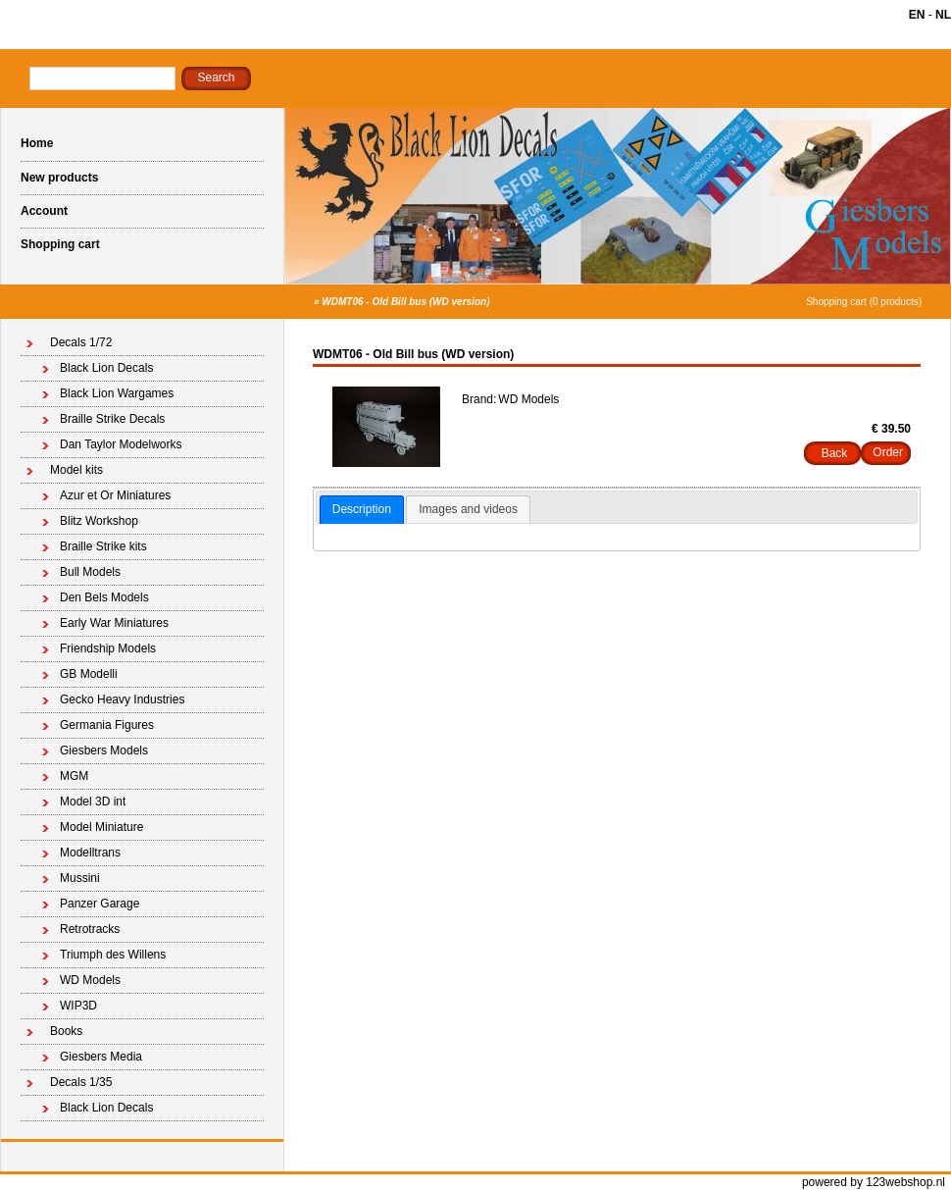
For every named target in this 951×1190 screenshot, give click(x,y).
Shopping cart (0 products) (864, 301)
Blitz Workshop (99, 521)
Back (835, 453)
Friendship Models (108, 648)
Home (37, 143)
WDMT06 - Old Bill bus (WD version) (405, 301)
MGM (74, 776)
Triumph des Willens (113, 954)
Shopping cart (60, 244)
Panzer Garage (99, 903)
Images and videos (468, 509)
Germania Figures (107, 725)
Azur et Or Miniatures (115, 495)
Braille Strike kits (103, 546)
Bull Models (90, 572)
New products (59, 177)
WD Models (90, 980)
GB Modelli (89, 674)
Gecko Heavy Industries (122, 699)
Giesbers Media (101, 1056)
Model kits (76, 470)
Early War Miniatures (114, 623)
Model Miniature (101, 827)
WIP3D (78, 1005)
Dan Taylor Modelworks (121, 444)
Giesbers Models (104, 750)
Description (361, 509)
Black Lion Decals (106, 368)
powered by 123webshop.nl (873, 1182)
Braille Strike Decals (112, 419)
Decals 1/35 (81, 1082)
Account (44, 211)
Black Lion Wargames (117, 393)
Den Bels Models (104, 597)
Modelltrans (90, 852)
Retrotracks (90, 929)
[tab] (362, 510)
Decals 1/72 (81, 342)
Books (66, 1031)
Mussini (80, 878)
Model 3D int (92, 801)
